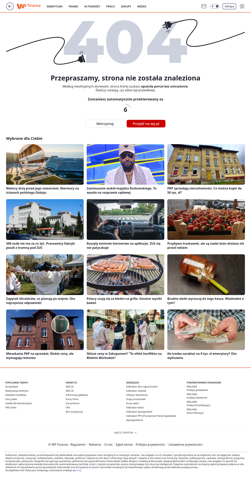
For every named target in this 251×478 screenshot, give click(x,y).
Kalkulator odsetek (136, 390)
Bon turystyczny (74, 411)
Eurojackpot (11, 386)
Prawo (73, 6)
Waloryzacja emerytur (17, 390)
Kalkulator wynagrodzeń (139, 411)
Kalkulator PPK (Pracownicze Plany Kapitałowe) (151, 416)
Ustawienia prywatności (184, 444)
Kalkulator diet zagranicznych (142, 386)
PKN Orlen (11, 407)
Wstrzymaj (105, 123)
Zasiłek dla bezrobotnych (18, 403)
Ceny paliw (11, 399)
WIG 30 (70, 390)
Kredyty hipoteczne (197, 397)
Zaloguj (229, 6)
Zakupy (126, 6)
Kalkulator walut (135, 407)
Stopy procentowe (135, 399)
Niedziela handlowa (15, 395)
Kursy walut (132, 403)
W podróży (92, 6)
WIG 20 (70, 386)
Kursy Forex (72, 399)
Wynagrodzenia (134, 420)
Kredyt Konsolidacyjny (198, 405)
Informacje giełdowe (77, 395)
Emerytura (55, 6)
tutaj (78, 470)
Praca (110, 6)
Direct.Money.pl (195, 412)
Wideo (141, 6)
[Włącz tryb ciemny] (214, 6)
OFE (68, 407)
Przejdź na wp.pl (146, 123)
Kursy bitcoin (73, 403)
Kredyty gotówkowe (197, 390)
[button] (242, 6)
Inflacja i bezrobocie (137, 395)
